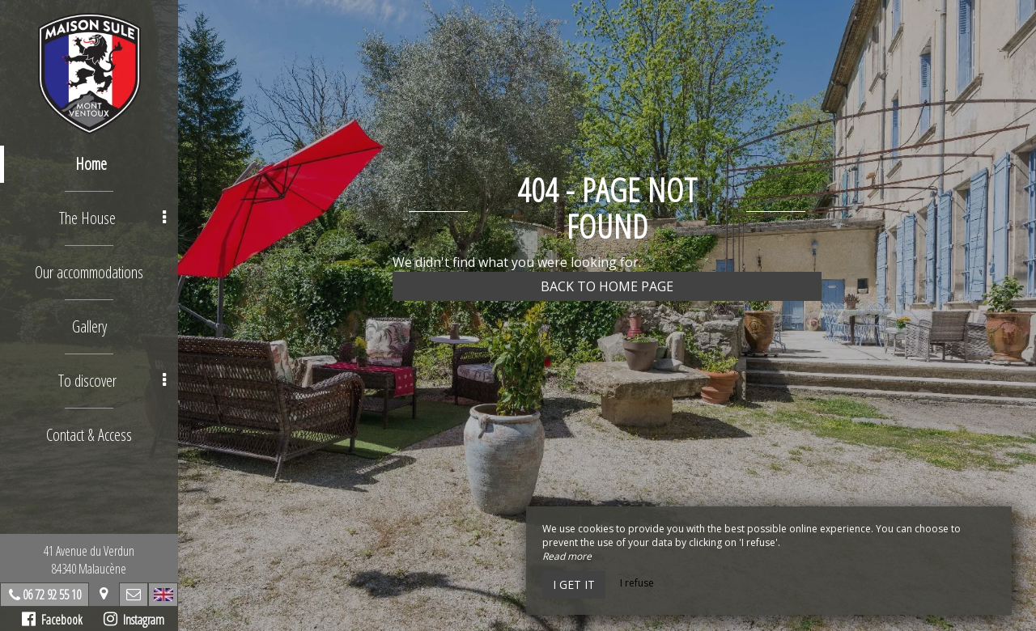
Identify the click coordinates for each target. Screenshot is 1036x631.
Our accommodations (89, 272)
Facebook (52, 620)
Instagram (134, 620)
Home (91, 164)
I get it (574, 584)
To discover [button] (112, 381)
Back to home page (607, 286)
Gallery (89, 326)
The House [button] (112, 218)
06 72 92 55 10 (52, 594)
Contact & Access (89, 435)
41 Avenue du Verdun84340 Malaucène (89, 560)
